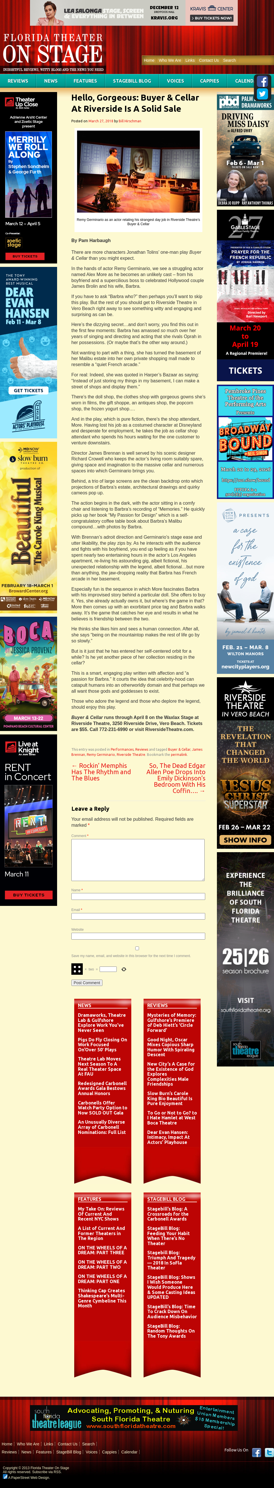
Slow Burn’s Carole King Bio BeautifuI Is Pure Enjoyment (169, 1098)
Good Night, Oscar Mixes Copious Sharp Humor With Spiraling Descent (171, 1047)
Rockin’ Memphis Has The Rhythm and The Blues (101, 772)
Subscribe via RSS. (47, 1472)
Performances (122, 749)
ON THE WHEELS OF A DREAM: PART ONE (102, 1279)
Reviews (18, 80)
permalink (179, 754)
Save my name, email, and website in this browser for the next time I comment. (131, 956)
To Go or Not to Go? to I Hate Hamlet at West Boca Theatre (172, 1117)
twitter (269, 1452)
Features (85, 80)
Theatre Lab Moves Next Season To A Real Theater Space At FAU (99, 1066)
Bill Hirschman (130, 121)
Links (190, 60)
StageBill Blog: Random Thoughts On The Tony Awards (171, 1331)
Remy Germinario (101, 754)
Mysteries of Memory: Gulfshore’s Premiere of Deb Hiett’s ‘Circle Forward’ (171, 1022)
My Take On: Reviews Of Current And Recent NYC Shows (101, 1213)
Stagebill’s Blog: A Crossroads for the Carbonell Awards (168, 1213)
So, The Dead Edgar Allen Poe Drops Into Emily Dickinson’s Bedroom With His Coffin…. (176, 778)
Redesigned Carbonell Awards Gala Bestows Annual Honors (102, 1088)
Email (76, 910)
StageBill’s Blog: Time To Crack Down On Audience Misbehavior (172, 1311)
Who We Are (170, 60)
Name (77, 890)
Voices (175, 80)
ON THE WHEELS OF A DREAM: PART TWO (102, 1264)
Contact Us (209, 60)
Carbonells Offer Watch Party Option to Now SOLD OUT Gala (102, 1107)
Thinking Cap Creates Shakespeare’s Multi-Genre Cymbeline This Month (102, 1298)
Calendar (247, 80)
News (51, 80)
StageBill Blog (132, 80)
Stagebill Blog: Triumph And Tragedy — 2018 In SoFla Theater (171, 1260)
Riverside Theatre (131, 754)
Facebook (256, 1452)
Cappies (209, 80)
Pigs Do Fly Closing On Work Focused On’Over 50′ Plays (102, 1044)
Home (149, 60)
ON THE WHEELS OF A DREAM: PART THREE (102, 1250)
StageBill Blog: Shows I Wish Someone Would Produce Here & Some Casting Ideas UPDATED (171, 1287)
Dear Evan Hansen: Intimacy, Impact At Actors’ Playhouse (168, 1137)
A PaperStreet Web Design (26, 1478)
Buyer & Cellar (179, 749)
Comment (79, 836)
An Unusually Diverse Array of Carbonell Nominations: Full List (102, 1127)
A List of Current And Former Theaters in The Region (101, 1233)
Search (229, 60)
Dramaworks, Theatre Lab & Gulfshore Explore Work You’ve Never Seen (102, 1022)
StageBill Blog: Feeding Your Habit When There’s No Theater (168, 1236)
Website (77, 930)
